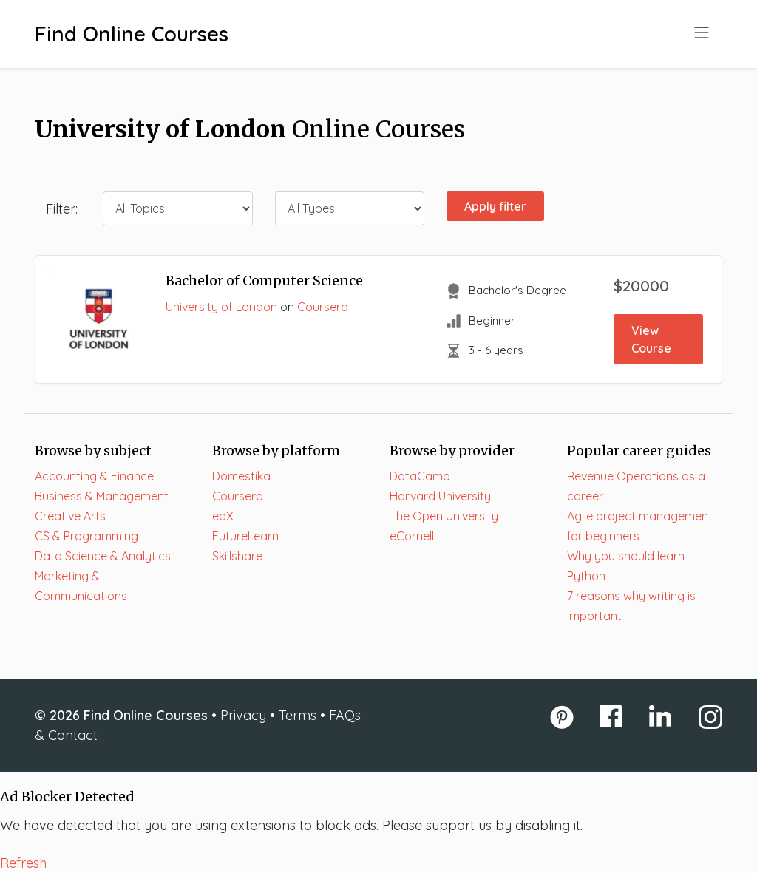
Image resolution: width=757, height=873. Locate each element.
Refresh (23, 863)
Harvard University (440, 496)
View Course (651, 339)
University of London (221, 306)
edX (223, 516)
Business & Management (102, 496)
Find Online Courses (131, 34)
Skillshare (237, 555)
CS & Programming (86, 536)
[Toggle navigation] (701, 34)
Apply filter (495, 206)
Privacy (243, 715)
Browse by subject (93, 450)
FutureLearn (245, 536)
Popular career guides (639, 450)
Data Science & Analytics (103, 555)
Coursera (322, 306)
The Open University (444, 516)
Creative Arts (70, 516)
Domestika (241, 476)
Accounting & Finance (94, 476)
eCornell (412, 536)
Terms (297, 715)
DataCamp (420, 476)
